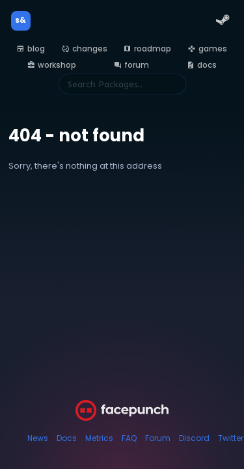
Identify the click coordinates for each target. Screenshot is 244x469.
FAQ (129, 438)
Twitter (230, 438)
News (37, 438)
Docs (67, 438)
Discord (194, 438)
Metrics (99, 438)
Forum (157, 438)
